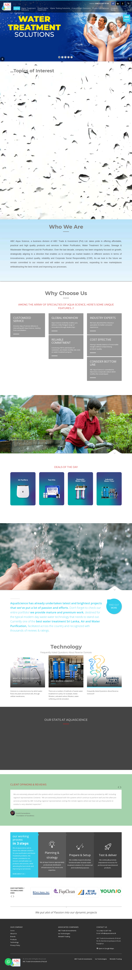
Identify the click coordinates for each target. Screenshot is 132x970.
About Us (13, 933)
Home (12, 931)
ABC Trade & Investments (67, 931)
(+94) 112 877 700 (105, 931)
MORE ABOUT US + (19, 874)
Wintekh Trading (64, 936)
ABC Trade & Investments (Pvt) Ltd (35, 961)
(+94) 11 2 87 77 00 (102, 3)
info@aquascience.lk (108, 933)
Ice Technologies (64, 933)
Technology (14, 942)
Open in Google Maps (105, 948)
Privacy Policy (15, 945)
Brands (13, 936)
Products (13, 939)
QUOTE (126, 19)
